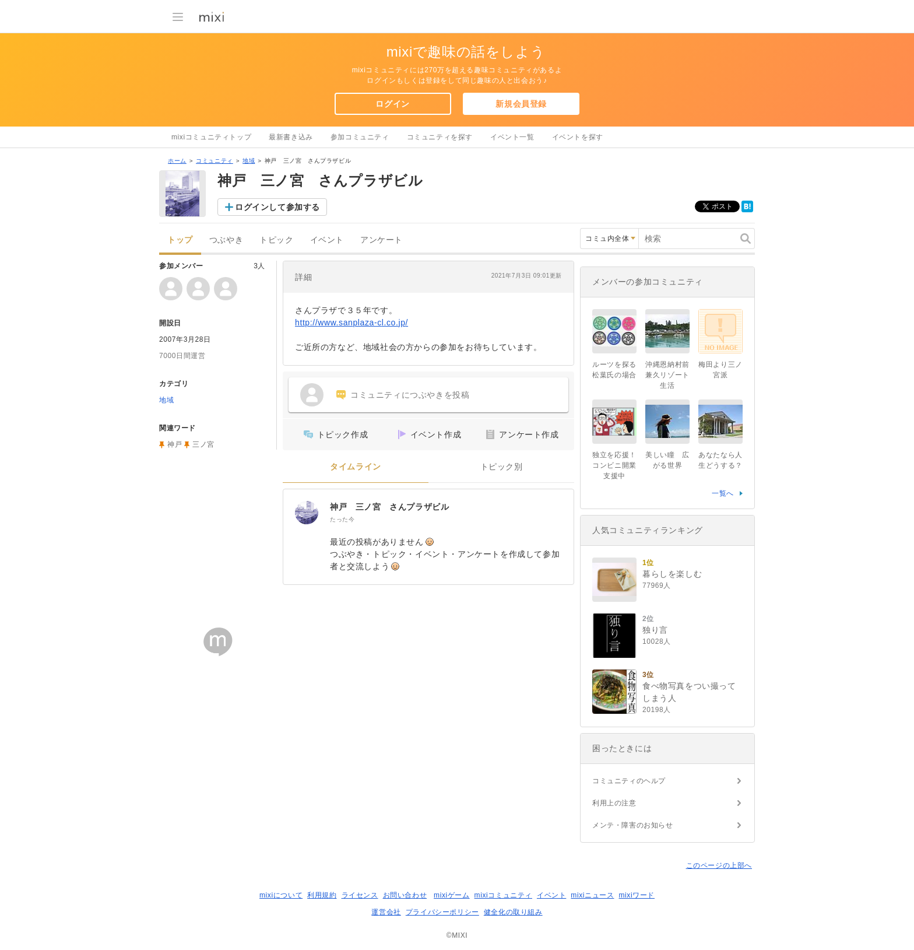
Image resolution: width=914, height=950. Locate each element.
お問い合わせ (405, 895)
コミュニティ (214, 160)
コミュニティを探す (440, 137)
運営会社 (385, 912)
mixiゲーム (452, 895)
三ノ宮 (203, 444)
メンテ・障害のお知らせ (632, 825)
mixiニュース (592, 895)
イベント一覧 (512, 137)
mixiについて (281, 895)
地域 (248, 160)
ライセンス (360, 895)
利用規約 (321, 895)
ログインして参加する (277, 207)
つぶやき (226, 240)
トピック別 (501, 466)
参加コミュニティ (360, 137)
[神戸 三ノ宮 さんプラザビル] (306, 512)
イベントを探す (577, 137)
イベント (327, 240)
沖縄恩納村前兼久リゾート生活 (667, 375)
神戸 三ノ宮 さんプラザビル (389, 506)
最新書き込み (291, 137)
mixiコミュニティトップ (211, 137)
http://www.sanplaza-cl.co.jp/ (351, 322)
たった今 (342, 519)
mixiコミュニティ (503, 895)
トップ (180, 240)
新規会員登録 (521, 103)
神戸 (174, 444)
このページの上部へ (719, 865)
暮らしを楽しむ (672, 574)
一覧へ (723, 493)
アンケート (381, 240)
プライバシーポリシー (442, 912)
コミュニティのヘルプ (629, 781)
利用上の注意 (614, 803)
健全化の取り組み (513, 912)
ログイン (392, 103)
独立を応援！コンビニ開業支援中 (614, 465)
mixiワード (636, 895)
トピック (276, 240)
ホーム (177, 160)
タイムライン (355, 466)
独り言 (655, 629)
